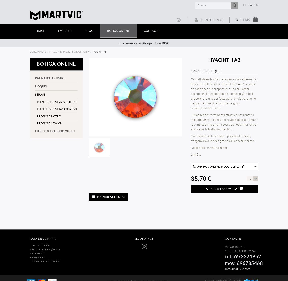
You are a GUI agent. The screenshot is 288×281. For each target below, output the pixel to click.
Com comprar (39, 245)
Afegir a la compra (224, 188)
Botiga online (38, 52)
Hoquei (41, 86)
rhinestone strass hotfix (74, 52)
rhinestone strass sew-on (57, 109)
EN (256, 5)
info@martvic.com (237, 269)
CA (250, 5)
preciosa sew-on (49, 123)
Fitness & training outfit (55, 131)
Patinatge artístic (49, 78)
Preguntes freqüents (45, 249)
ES (244, 5)
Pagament (37, 253)
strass (53, 52)
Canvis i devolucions (44, 261)
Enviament (37, 257)
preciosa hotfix (49, 116)
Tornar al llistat (108, 196)
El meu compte (209, 20)
